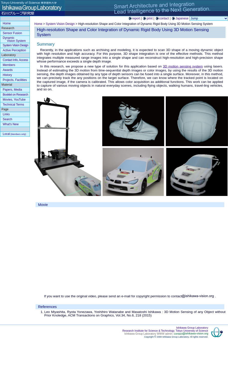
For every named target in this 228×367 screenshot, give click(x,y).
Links (6, 114)
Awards (8, 70)
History (7, 75)
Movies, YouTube (14, 99)
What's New (11, 124)
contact (164, 18)
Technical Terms (13, 104)
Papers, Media (12, 89)
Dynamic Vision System (14, 39)
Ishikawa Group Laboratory (192, 327)
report (136, 18)
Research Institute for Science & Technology (148, 330)
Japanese (181, 18)
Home (38, 24)
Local (14, 134)
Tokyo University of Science (192, 330)
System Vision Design (60, 24)
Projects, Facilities (15, 80)
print (149, 18)
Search (7, 119)
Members (9, 65)
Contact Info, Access (15, 60)
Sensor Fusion (12, 33)
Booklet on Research (15, 94)
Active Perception (14, 50)
